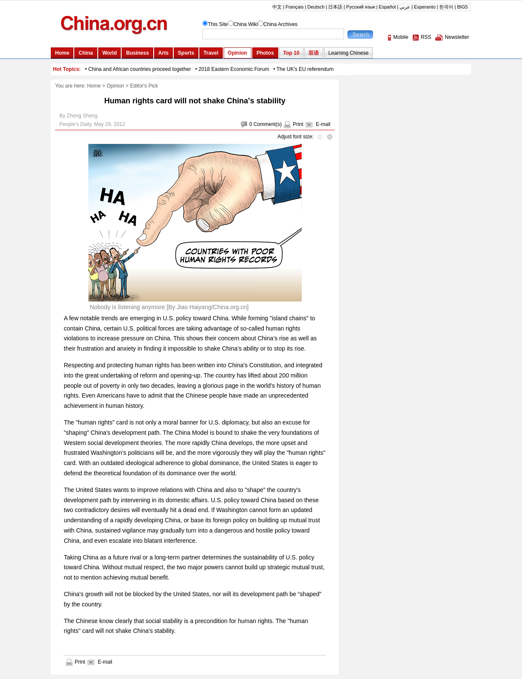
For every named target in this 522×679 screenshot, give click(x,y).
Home (94, 86)
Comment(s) (268, 124)
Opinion (115, 86)
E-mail (323, 124)
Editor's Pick (144, 86)
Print (298, 124)
